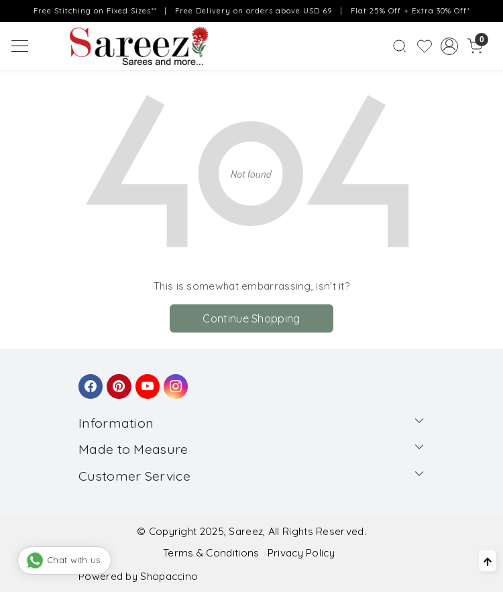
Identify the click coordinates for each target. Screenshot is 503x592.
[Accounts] (450, 46)
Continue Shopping (251, 318)
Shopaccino (169, 576)
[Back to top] (487, 560)
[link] (399, 46)
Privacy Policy (301, 552)
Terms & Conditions (211, 552)
